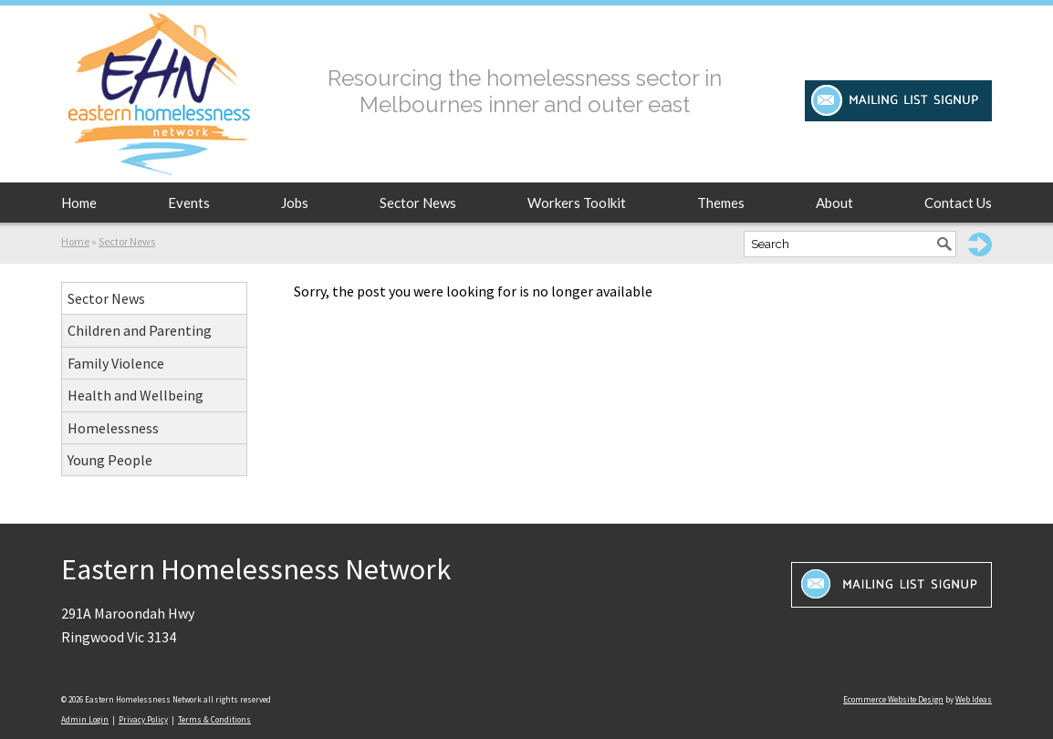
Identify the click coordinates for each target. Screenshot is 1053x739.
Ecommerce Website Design (893, 699)
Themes (721, 202)
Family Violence (116, 363)
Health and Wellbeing (135, 395)
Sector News (418, 202)
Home (79, 202)
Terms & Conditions (214, 719)
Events (189, 202)
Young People (110, 460)
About (834, 202)
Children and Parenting (140, 330)
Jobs (294, 202)
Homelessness (113, 428)
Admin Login (85, 719)
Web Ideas (973, 699)
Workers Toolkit (576, 202)
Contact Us (958, 202)
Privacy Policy (143, 719)
